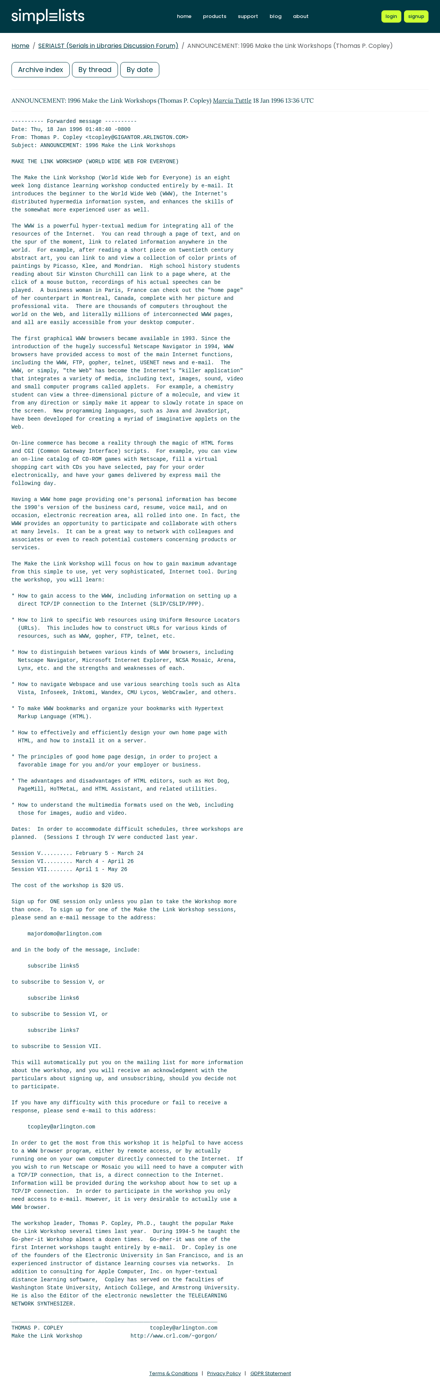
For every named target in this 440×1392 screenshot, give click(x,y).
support (248, 16)
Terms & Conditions (173, 1373)
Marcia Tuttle (232, 100)
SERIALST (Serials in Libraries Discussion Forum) (108, 45)
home (184, 16)
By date (140, 69)
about (301, 16)
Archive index (40, 69)
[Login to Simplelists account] (391, 16)
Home (20, 45)
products (214, 16)
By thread (95, 69)
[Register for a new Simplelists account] (416, 16)
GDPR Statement (270, 1373)
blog (275, 16)
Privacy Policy (224, 1373)
